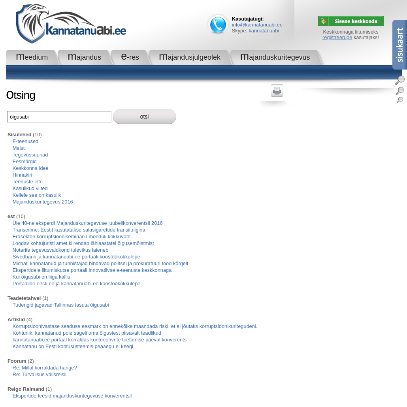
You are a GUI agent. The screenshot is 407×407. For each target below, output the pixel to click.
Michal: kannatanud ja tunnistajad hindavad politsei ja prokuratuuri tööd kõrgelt (100, 263)
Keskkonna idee (31, 168)
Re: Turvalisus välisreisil (40, 374)
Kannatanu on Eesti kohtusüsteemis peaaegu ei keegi (73, 346)
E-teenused (25, 141)
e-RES (130, 57)
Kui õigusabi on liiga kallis (41, 277)
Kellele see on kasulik (37, 195)
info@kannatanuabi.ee (257, 25)
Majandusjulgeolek (189, 57)
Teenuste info (28, 182)
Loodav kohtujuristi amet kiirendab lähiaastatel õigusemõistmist (83, 243)
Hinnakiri (22, 175)
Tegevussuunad (30, 155)
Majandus (84, 57)
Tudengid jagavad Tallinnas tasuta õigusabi (61, 305)
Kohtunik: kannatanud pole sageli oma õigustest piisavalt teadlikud (87, 333)
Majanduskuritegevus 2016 (43, 202)
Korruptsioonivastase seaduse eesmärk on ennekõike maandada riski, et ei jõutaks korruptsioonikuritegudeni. (135, 326)
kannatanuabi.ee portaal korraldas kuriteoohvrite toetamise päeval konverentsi (100, 340)
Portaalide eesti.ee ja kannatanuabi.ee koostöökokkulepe (77, 283)
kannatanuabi (264, 31)
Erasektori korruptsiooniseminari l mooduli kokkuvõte (72, 236)
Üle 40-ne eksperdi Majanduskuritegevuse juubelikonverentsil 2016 (88, 223)
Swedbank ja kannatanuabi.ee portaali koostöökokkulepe (76, 257)
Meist (19, 148)
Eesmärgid (25, 161)
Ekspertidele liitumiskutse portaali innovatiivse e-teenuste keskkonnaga (92, 270)
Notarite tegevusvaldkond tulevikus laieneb (61, 250)
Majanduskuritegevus (275, 57)
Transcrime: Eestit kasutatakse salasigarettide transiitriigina (79, 230)
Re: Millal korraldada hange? (45, 368)
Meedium (32, 57)
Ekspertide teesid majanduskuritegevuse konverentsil (72, 396)
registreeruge (337, 37)
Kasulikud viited (30, 188)
